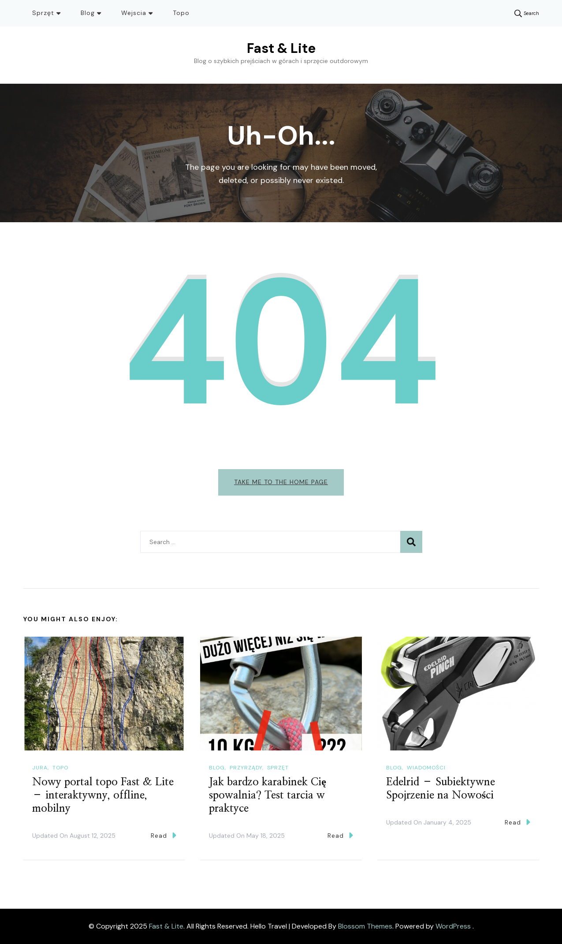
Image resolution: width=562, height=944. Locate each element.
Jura (40, 767)
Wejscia (133, 13)
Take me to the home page (281, 482)
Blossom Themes (365, 926)
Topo (181, 13)
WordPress (453, 926)
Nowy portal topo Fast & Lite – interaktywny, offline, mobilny (103, 795)
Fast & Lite (281, 48)
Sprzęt (43, 13)
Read (163, 835)
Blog (88, 13)
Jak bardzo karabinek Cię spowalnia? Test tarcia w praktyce (267, 795)
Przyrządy (246, 767)
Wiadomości (426, 767)
